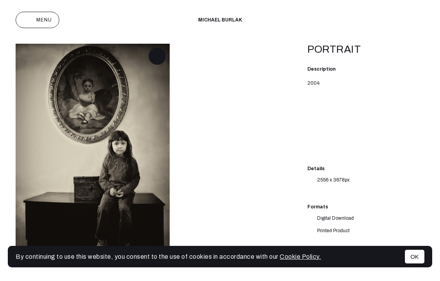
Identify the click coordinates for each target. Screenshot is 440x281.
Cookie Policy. (300, 256)
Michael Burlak (220, 20)
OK (414, 256)
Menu (37, 20)
